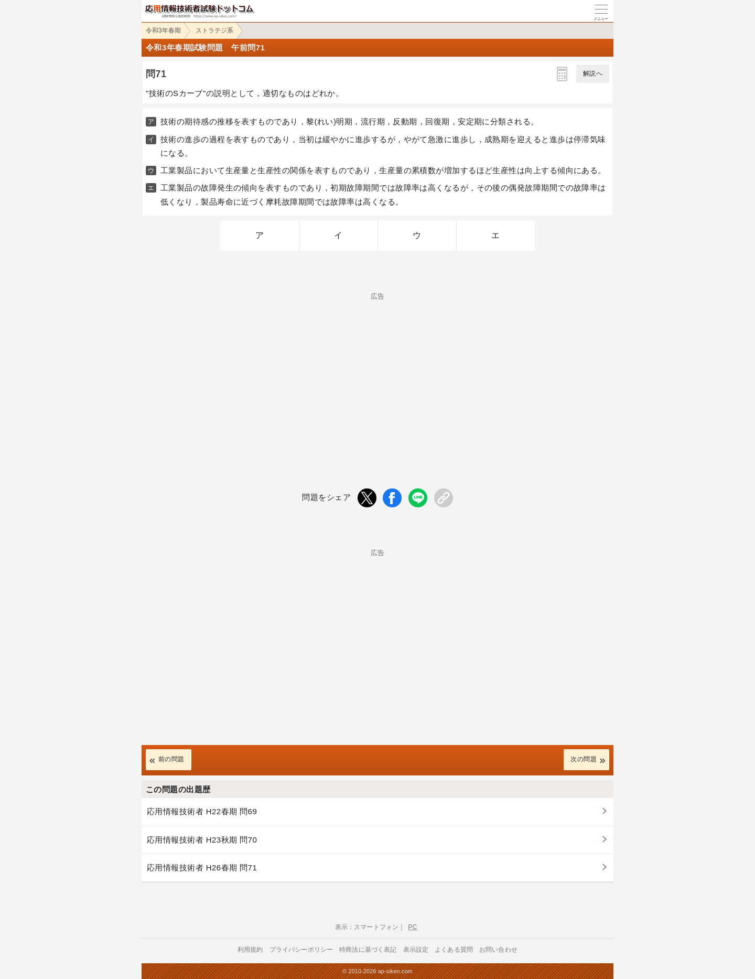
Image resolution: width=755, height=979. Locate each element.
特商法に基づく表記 (367, 949)
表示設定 (416, 949)
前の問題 (171, 759)
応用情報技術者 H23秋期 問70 (202, 839)
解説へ (592, 73)
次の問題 (583, 759)
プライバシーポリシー (301, 949)
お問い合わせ (498, 949)
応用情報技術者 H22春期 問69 (202, 811)
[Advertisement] (377, 373)
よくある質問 (454, 949)
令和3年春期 (163, 30)
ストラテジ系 (214, 30)
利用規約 (250, 949)
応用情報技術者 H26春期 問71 (202, 867)
